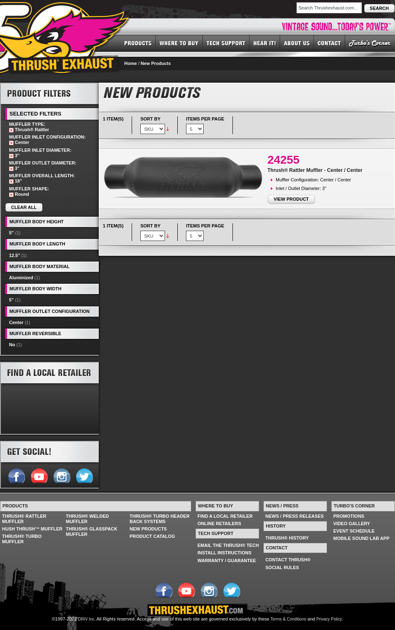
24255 (283, 159)
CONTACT (329, 43)
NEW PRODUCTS (148, 528)
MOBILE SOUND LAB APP (361, 538)
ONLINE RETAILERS (219, 523)
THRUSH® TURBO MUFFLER (22, 539)
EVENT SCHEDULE (353, 530)
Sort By (150, 118)
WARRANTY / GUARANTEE (227, 560)
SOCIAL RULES (282, 567)
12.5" (14, 255)
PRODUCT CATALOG (152, 536)
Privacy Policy (329, 619)
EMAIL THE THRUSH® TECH (228, 545)
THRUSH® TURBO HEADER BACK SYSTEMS (160, 519)
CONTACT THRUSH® (288, 559)
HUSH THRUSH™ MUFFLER (32, 528)
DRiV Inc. (86, 619)
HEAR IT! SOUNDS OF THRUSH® (265, 43)
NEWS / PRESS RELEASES (294, 516)
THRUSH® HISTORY (287, 537)
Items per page (205, 118)
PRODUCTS (138, 43)
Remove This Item (11, 130)
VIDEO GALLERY (351, 523)
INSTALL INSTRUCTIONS (224, 552)
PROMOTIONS (348, 516)
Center (16, 322)
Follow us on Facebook (16, 475)
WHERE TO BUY (179, 43)
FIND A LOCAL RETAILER (225, 516)
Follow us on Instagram (61, 475)
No (12, 344)
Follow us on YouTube (39, 475)
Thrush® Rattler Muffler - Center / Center (314, 170)
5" (11, 232)
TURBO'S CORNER (370, 43)
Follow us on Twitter (84, 475)
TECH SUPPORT (226, 43)
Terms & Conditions (289, 619)
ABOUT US (297, 43)
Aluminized (21, 277)
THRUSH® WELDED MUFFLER (87, 519)
